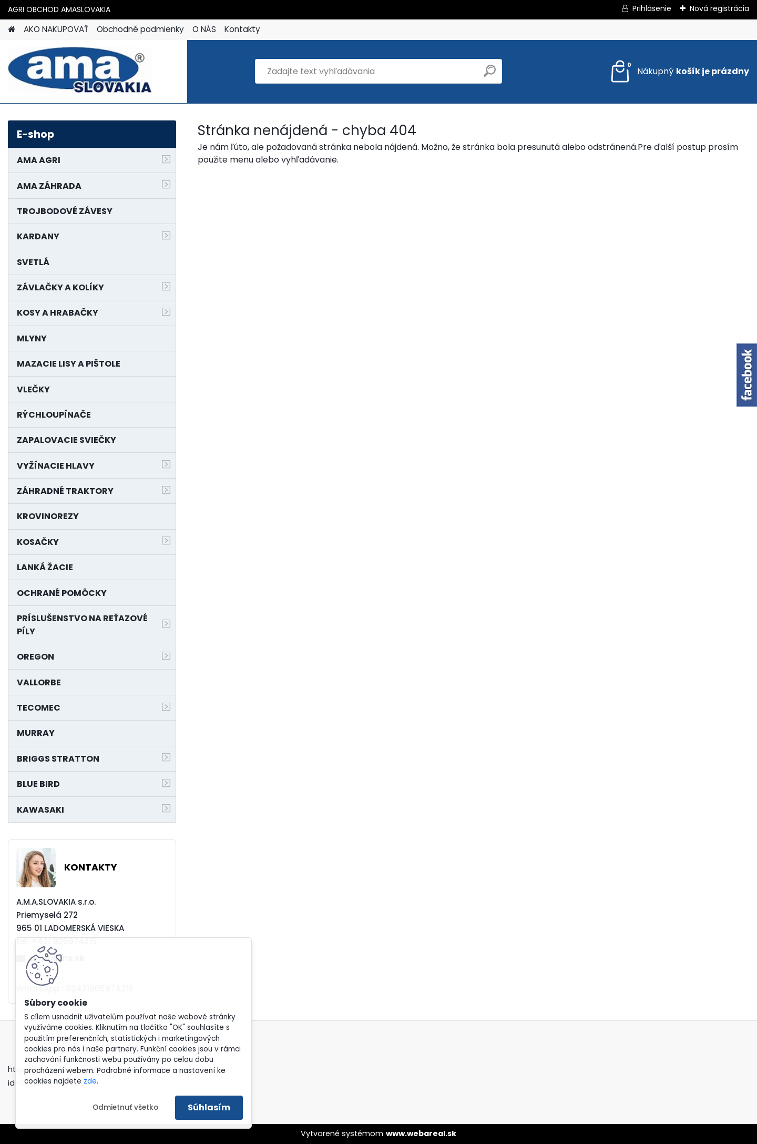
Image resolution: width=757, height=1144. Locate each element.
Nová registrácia (719, 8)
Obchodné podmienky (140, 29)
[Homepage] (11, 29)
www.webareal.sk (421, 1133)
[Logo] (80, 71)
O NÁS (204, 29)
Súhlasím (209, 1107)
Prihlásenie (651, 8)
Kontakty (242, 29)
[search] (490, 75)
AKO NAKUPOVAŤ (56, 29)
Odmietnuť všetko (125, 1107)
